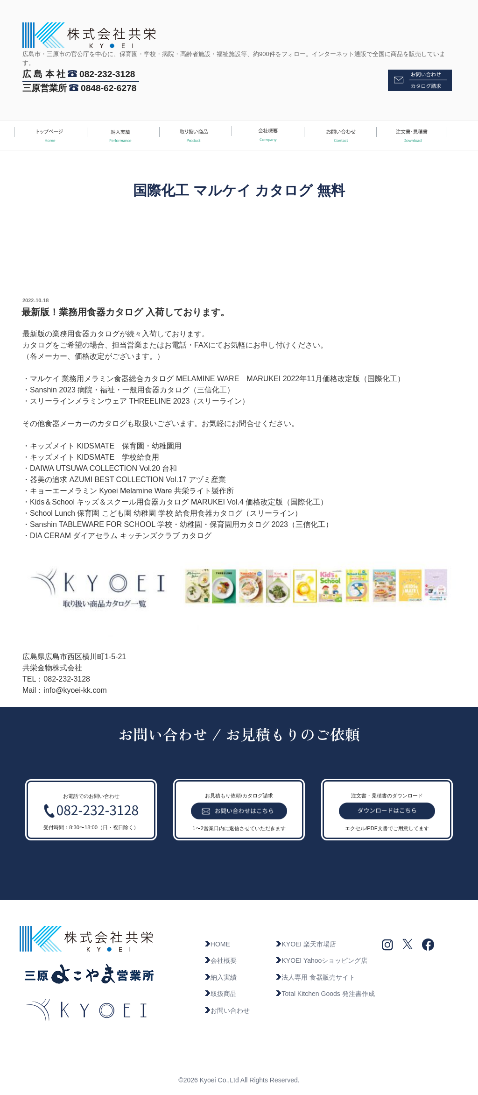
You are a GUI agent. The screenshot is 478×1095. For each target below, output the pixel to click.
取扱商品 (220, 993)
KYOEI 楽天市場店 (305, 944)
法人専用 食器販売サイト (315, 977)
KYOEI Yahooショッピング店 (321, 960)
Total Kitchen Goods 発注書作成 (324, 993)
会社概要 (220, 960)
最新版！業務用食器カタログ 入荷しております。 (125, 312)
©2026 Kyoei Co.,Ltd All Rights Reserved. (238, 1080)
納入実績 (220, 977)
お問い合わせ (227, 1010)
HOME (217, 944)
